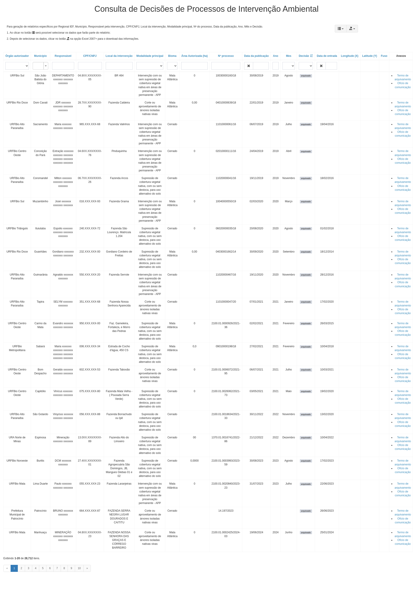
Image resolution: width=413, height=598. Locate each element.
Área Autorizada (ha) (194, 56)
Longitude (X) (349, 56)
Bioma (172, 56)
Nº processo (226, 56)
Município (40, 56)
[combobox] (40, 66)
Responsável (63, 56)
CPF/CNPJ (89, 56)
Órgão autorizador (17, 56)
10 (79, 568)
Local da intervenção (119, 56)
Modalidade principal (149, 56)
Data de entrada (327, 56)
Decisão (304, 56)
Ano (275, 56)
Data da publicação (256, 56)
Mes (288, 56)
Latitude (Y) (369, 56)
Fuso (384, 56)
